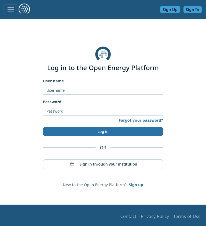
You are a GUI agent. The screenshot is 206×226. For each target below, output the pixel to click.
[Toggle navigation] (10, 9)
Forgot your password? (141, 120)
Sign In (192, 9)
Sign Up (170, 9)
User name (53, 80)
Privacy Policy (155, 216)
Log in (103, 131)
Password (52, 101)
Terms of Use (187, 216)
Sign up (136, 184)
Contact (128, 216)
